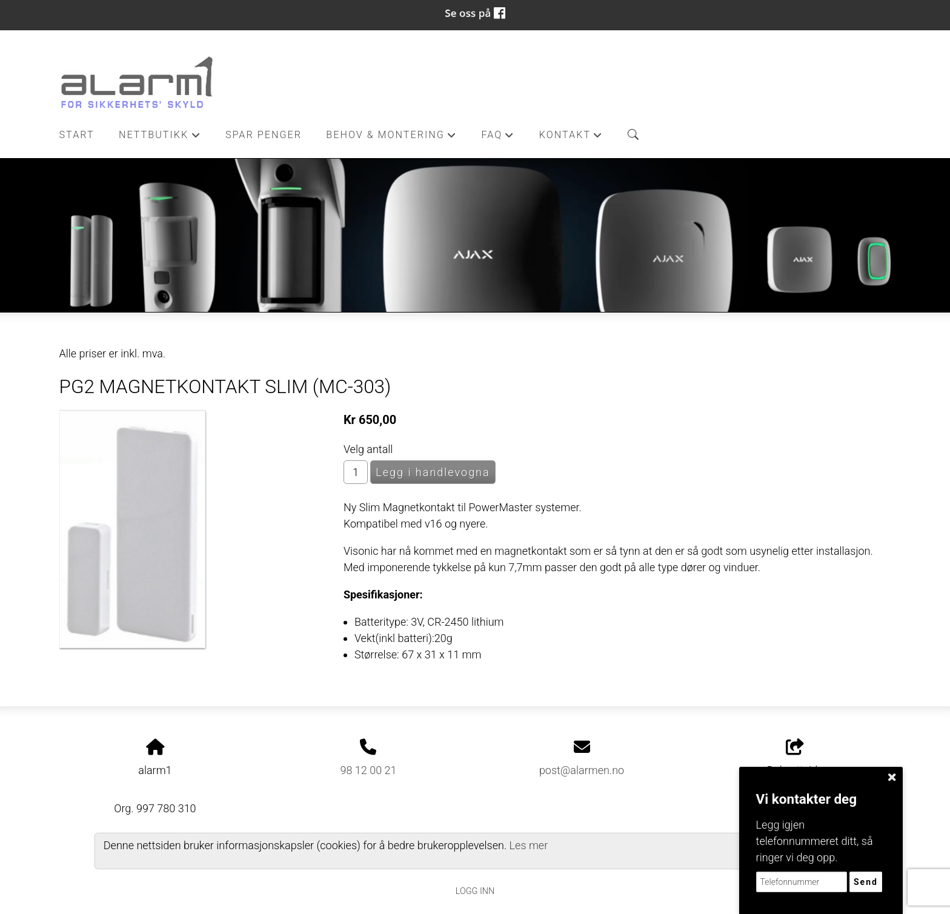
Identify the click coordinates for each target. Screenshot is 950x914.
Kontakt (571, 138)
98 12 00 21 (368, 770)
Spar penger (263, 135)
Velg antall (368, 449)
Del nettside (795, 758)
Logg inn (475, 891)
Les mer (529, 845)
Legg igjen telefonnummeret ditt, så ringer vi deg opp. (814, 841)
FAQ (497, 138)
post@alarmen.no (581, 770)
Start (77, 135)
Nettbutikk (160, 138)
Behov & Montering (391, 138)
